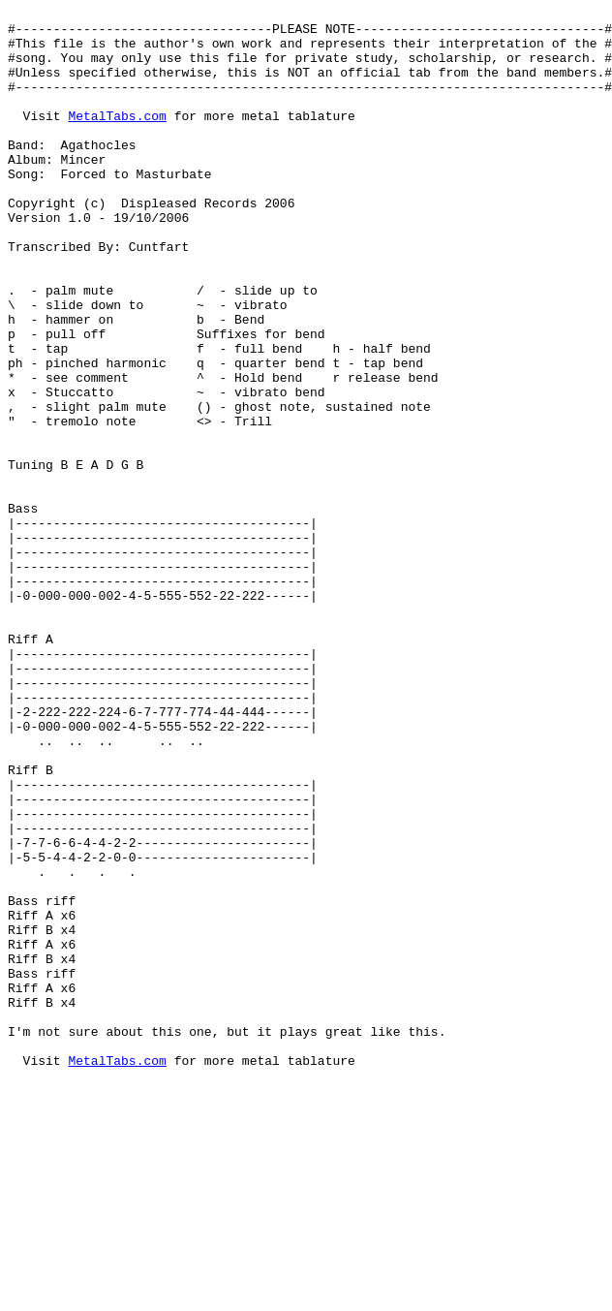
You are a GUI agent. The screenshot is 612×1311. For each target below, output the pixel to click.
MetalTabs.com (117, 138)
